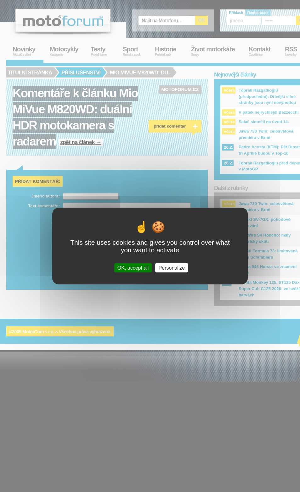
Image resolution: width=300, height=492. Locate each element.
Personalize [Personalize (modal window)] (172, 267)
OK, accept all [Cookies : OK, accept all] (133, 267)
